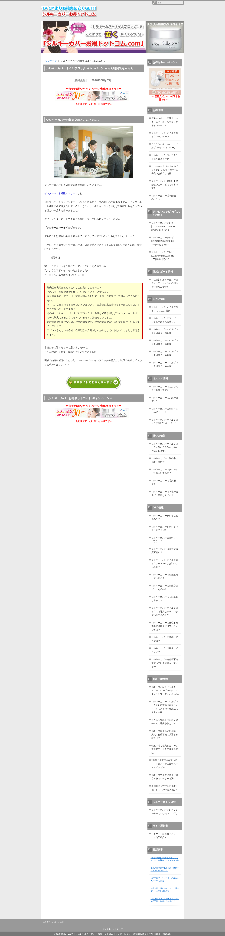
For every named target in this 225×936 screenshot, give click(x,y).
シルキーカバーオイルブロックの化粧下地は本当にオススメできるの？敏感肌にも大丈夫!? (164, 707)
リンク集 (106, 929)
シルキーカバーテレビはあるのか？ (164, 517)
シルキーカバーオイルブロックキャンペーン (164, 135)
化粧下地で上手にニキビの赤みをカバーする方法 (164, 777)
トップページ (50, 60)
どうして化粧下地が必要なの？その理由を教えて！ (164, 721)
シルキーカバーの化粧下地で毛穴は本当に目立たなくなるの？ (164, 626)
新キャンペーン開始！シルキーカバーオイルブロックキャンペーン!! (164, 122)
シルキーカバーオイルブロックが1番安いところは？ (164, 422)
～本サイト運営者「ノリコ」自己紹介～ (163, 835)
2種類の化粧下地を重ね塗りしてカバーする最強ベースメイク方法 (164, 764)
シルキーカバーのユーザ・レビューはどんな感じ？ (164, 320)
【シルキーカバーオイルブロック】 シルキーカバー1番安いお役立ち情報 (164, 170)
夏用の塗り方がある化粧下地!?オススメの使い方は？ (164, 788)
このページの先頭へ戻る (174, 917)
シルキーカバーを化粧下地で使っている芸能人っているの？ (164, 663)
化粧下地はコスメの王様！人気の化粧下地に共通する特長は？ (164, 734)
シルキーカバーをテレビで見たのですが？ (164, 528)
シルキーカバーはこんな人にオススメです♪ (164, 388)
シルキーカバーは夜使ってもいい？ (164, 650)
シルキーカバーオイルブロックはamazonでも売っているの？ (164, 563)
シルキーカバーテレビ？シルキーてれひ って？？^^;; (164, 812)
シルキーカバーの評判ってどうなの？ (164, 539)
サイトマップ (117, 929)
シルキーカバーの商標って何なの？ (164, 639)
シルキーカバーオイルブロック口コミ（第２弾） (164, 342)
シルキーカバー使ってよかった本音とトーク (164, 157)
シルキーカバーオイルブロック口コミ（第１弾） (164, 331)
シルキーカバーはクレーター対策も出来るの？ (164, 471)
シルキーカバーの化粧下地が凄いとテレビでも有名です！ (164, 184)
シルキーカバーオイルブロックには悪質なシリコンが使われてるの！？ (164, 611)
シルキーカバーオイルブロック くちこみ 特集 (164, 309)
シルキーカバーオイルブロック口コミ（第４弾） (164, 364)
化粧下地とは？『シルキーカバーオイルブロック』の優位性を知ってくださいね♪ (165, 690)
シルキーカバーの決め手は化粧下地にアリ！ (164, 460)
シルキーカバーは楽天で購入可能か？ (164, 551)
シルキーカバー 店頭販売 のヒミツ (163, 197)
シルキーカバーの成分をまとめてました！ (164, 410)
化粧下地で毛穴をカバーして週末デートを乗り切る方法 (164, 749)
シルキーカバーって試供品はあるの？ (164, 598)
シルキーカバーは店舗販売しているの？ (164, 576)
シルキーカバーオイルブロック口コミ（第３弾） (164, 353)
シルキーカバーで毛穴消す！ (163, 482)
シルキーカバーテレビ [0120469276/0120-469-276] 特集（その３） (163, 255)
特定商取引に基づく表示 (53, 922)
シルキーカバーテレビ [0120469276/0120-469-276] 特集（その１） (163, 226)
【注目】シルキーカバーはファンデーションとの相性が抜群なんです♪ (164, 283)
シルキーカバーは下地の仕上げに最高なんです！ (164, 493)
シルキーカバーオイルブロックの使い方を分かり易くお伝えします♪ (164, 447)
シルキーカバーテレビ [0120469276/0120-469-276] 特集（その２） (163, 241)
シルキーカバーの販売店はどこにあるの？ (164, 587)
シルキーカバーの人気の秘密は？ (164, 399)
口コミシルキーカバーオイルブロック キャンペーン (164, 146)
